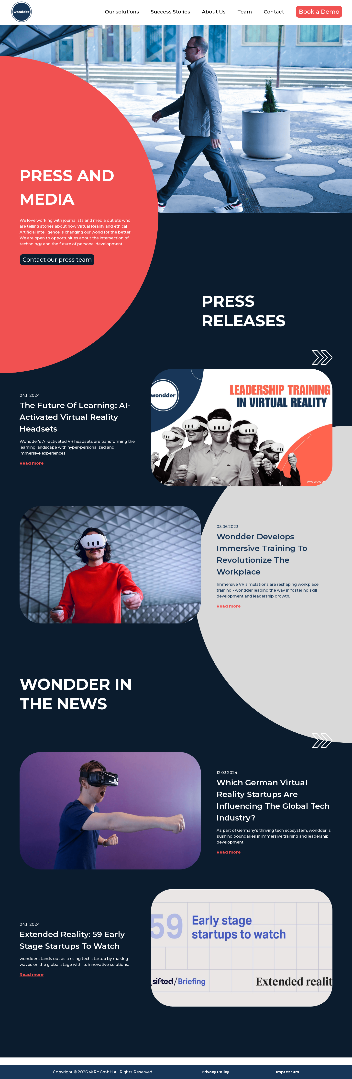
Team (244, 12)
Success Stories (170, 12)
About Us (214, 12)
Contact (274, 12)
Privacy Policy (214, 1072)
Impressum (287, 1072)
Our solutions (122, 12)
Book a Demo (319, 11)
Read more (32, 463)
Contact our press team (57, 259)
